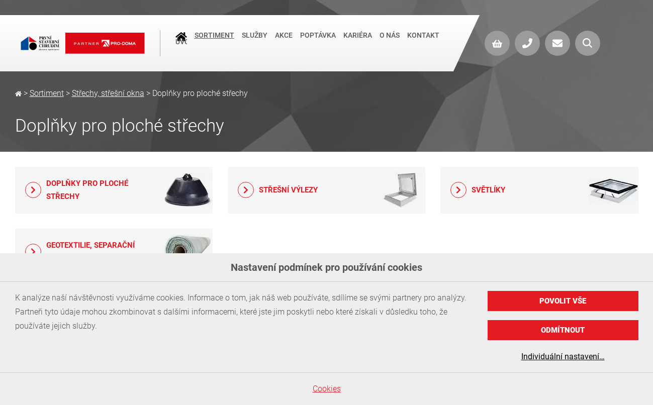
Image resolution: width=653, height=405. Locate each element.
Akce (284, 42)
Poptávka (318, 42)
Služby (254, 42)
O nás (390, 42)
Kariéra (357, 42)
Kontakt (423, 42)
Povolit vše (562, 301)
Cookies (327, 388)
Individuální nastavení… (563, 356)
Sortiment (214, 42)
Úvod (181, 43)
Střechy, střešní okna (108, 93)
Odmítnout (563, 330)
